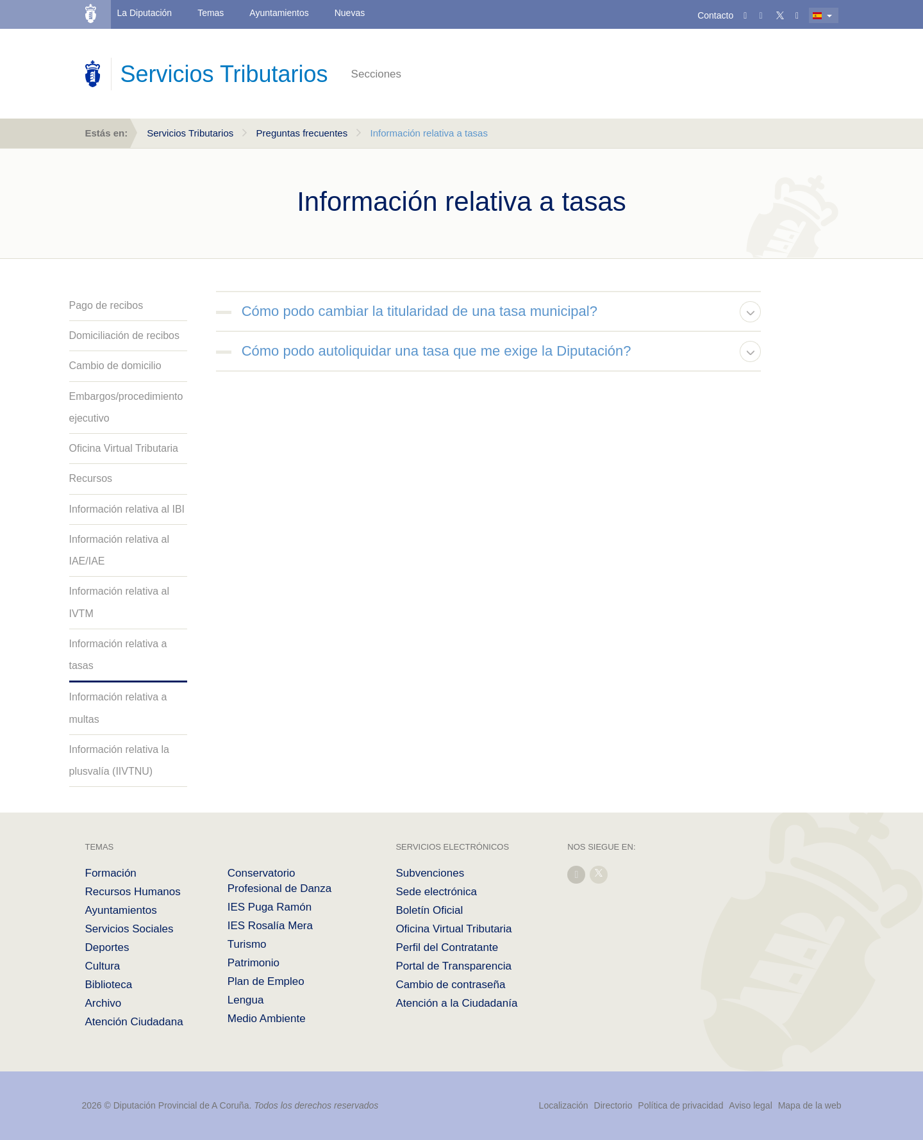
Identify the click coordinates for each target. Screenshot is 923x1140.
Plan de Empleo (266, 981)
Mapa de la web (810, 1105)
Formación (111, 873)
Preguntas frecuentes (302, 133)
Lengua (246, 1000)
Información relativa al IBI (127, 509)
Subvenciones (429, 873)
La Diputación (144, 13)
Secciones (376, 74)
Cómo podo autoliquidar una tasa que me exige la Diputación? (436, 351)
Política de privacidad (682, 1105)
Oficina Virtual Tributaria (123, 448)
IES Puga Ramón (270, 907)
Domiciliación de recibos (124, 335)
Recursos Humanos (133, 892)
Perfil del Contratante (446, 947)
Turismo (247, 944)
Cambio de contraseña (450, 985)
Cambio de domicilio (115, 365)
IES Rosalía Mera (270, 926)
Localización (563, 1105)
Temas (210, 13)
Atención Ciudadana (134, 1022)
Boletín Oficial (429, 910)
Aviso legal (750, 1105)
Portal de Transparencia (453, 966)
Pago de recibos (106, 305)
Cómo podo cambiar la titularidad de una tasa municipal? (419, 311)
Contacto (715, 15)
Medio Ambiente (267, 1018)
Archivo (103, 1003)
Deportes (107, 947)
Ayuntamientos (278, 13)
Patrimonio (253, 963)
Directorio (613, 1105)
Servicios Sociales (129, 929)
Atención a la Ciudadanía (456, 1003)
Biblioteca (109, 985)
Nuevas (350, 13)
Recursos (91, 478)
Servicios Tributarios (190, 133)
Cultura (103, 966)
